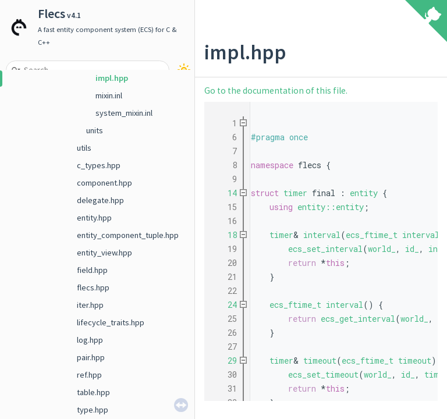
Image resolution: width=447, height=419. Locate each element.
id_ (412, 248)
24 (225, 304)
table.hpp (93, 392)
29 (225, 360)
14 (225, 192)
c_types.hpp (98, 165)
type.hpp (92, 409)
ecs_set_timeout (323, 374)
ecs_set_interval (325, 248)
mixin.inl (108, 95)
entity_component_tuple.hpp (128, 235)
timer (295, 192)
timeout (319, 360)
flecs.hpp (93, 287)
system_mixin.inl (123, 113)
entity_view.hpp (104, 252)
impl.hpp (111, 78)
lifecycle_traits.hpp (110, 322)
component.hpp (104, 182)
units (94, 130)
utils (84, 148)
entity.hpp (94, 217)
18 (225, 234)
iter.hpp (90, 305)
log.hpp (90, 340)
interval (321, 234)
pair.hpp (91, 357)
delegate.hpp (100, 200)
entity (364, 192)
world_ (382, 248)
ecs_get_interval (358, 318)
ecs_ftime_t (372, 234)
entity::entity (330, 206)
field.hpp (92, 270)
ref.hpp (89, 375)
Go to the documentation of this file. (275, 90)
